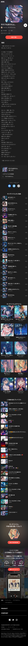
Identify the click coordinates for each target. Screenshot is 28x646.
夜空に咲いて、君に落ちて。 (21, 319)
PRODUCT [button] (4, 608)
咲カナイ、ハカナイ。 (20, 355)
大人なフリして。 (21, 391)
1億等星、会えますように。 (21, 337)
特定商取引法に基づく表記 (18, 629)
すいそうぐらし (12, 27)
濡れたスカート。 (7, 373)
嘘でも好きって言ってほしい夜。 (7, 319)
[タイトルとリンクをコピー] (18, 185)
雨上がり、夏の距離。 (7, 391)
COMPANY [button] (4, 613)
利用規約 (3, 627)
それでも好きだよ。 (13, 168)
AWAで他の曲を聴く (14, 542)
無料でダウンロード (14, 569)
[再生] (25, 25)
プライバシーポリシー (11, 627)
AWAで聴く (14, 37)
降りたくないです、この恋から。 (7, 355)
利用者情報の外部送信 (5, 629)
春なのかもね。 (7, 337)
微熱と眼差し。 (21, 373)
